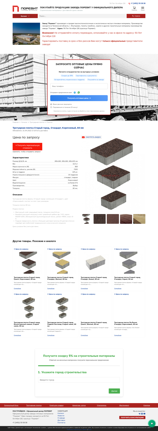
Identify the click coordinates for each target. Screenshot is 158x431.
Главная (16, 122)
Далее (114, 391)
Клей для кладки (79, 405)
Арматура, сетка (101, 405)
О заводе (61, 418)
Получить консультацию (132, 417)
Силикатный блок (34, 405)
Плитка (49, 122)
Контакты (61, 423)
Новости (61, 416)
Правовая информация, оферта (77, 429)
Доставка (61, 420)
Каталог (25, 16)
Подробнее (17, 288)
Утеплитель (124, 405)
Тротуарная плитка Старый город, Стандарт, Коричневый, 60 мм (48, 127)
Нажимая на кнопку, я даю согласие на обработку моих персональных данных (79, 111)
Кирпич (11, 405)
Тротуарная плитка (37, 122)
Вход (89, 429)
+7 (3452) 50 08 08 (137, 3)
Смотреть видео (93, 137)
